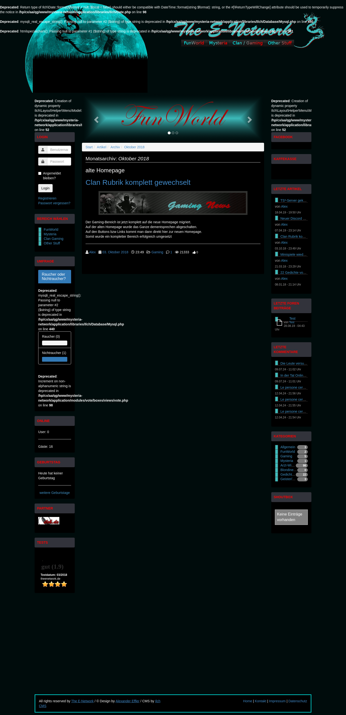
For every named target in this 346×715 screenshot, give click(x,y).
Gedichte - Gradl (292, 474)
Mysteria (50, 234)
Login (45, 188)
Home (247, 701)
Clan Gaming (53, 239)
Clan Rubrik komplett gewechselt (138, 182)
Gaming (157, 252)
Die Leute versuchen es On (300, 363)
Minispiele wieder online (298, 254)
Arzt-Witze (288, 465)
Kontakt (260, 701)
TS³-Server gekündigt (296, 200)
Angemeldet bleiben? (49, 175)
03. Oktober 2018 (115, 252)
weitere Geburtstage (54, 493)
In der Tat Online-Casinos (299, 375)
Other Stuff (52, 243)
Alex (92, 252)
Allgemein (287, 447)
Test (292, 318)
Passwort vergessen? (54, 203)
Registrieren (47, 198)
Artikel (101, 147)
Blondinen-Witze (292, 470)
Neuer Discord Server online (301, 218)
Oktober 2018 (134, 147)
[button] (95, 118)
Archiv (115, 147)
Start (89, 147)
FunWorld (51, 229)
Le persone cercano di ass (300, 387)
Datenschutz (297, 701)
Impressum (277, 701)
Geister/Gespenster (294, 479)
